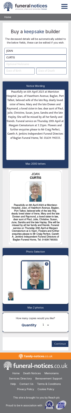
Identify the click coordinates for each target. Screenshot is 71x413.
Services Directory (20, 378)
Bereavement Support (48, 378)
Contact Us (26, 384)
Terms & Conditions (49, 384)
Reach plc (54, 397)
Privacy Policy (25, 389)
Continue (60, 344)
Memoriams (51, 373)
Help (13, 384)
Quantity (29, 325)
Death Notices (32, 373)
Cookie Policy (46, 389)
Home (7, 17)
